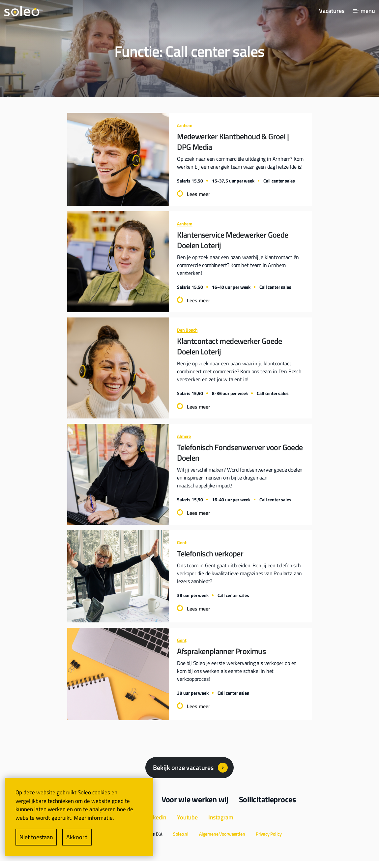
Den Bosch (187, 329)
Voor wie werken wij (194, 799)
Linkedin (156, 817)
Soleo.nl (181, 833)
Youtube (187, 817)
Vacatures (331, 10)
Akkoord (77, 837)
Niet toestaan (36, 837)
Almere (184, 436)
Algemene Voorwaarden (222, 833)
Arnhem (184, 125)
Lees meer (198, 194)
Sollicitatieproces (267, 799)
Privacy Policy (269, 833)
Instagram (220, 817)
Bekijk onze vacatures (183, 767)
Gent (181, 542)
